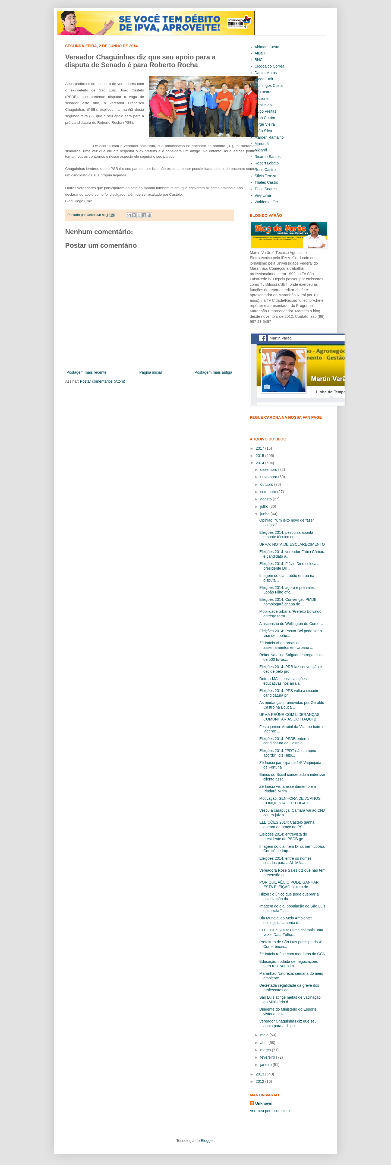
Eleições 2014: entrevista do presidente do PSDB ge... (283, 836)
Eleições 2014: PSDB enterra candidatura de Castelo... (284, 741)
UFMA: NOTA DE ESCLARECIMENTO (292, 544)
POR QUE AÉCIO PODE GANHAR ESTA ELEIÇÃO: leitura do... (289, 884)
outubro (267, 484)
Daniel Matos (266, 73)
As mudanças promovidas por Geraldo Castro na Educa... (291, 704)
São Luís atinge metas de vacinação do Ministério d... (290, 999)
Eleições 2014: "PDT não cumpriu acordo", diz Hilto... (287, 752)
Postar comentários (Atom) (102, 381)
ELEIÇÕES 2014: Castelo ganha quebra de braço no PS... (286, 824)
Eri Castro (263, 92)
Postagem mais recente (86, 372)
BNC (259, 60)
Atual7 (260, 53)
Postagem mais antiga (213, 372)
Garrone (262, 98)
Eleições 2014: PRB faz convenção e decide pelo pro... (290, 669)
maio (264, 1035)
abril (264, 1042)
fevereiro (268, 1057)
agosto (266, 499)
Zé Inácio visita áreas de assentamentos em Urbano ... (286, 645)
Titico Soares (266, 189)
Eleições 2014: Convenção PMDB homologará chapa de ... (288, 601)
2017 (260, 448)
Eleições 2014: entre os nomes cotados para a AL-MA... (285, 860)
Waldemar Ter (266, 202)
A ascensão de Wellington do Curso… (291, 623)
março (266, 1050)
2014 (260, 463)
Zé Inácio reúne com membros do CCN (292, 954)
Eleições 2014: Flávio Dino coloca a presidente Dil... (289, 565)
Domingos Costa (269, 85)
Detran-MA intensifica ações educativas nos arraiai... (283, 681)
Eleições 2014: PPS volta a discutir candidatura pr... (288, 692)
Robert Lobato (267, 163)
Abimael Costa (267, 47)
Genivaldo (263, 105)
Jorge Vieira (265, 124)
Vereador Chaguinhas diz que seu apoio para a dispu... (288, 1023)
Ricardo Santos (268, 156)
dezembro (269, 469)
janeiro (266, 1064)
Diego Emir (264, 79)
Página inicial (150, 372)
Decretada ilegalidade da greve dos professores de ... (289, 987)
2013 (260, 1074)
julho (264, 506)
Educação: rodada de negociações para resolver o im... (288, 963)
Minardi (261, 150)
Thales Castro (266, 182)
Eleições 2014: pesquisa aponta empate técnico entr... (286, 534)
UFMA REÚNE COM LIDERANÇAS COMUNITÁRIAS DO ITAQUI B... (289, 716)
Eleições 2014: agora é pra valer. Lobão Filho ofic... (287, 589)
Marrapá (262, 143)
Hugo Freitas (265, 111)
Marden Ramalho (269, 137)
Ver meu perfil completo (270, 1111)
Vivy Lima (263, 195)
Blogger (207, 1140)
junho (265, 514)
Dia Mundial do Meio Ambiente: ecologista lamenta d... (285, 920)
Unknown (263, 1103)
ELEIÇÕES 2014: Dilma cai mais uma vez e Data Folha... (291, 932)
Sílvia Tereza (265, 176)
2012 (260, 1081)
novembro (269, 477)
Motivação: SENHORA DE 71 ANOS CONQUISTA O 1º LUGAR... (290, 800)
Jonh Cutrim (265, 118)
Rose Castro (265, 169)
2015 (260, 455)
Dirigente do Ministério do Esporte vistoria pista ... (288, 1011)
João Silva (263, 131)
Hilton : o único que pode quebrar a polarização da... (289, 896)
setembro (268, 492)
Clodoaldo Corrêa (270, 66)
